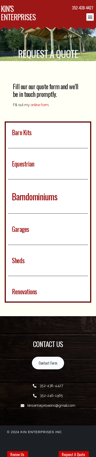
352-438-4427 (82, 8)
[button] (90, 17)
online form (40, 105)
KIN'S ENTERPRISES (18, 13)
